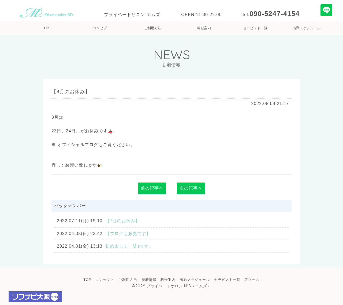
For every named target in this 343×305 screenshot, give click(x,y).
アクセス (251, 280)
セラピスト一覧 (255, 28)
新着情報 (148, 280)
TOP (45, 28)
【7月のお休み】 (122, 220)
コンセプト (101, 28)
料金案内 (204, 28)
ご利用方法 (152, 28)
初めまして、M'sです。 (129, 246)
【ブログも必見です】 (128, 233)
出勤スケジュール (306, 28)
